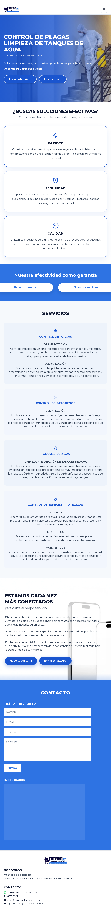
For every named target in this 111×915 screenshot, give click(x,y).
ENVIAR (12, 768)
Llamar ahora (52, 79)
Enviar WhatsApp (20, 79)
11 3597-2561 (13, 892)
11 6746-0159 (30, 892)
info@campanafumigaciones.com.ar (27, 900)
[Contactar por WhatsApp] (55, 2)
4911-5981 (12, 896)
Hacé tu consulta (21, 660)
